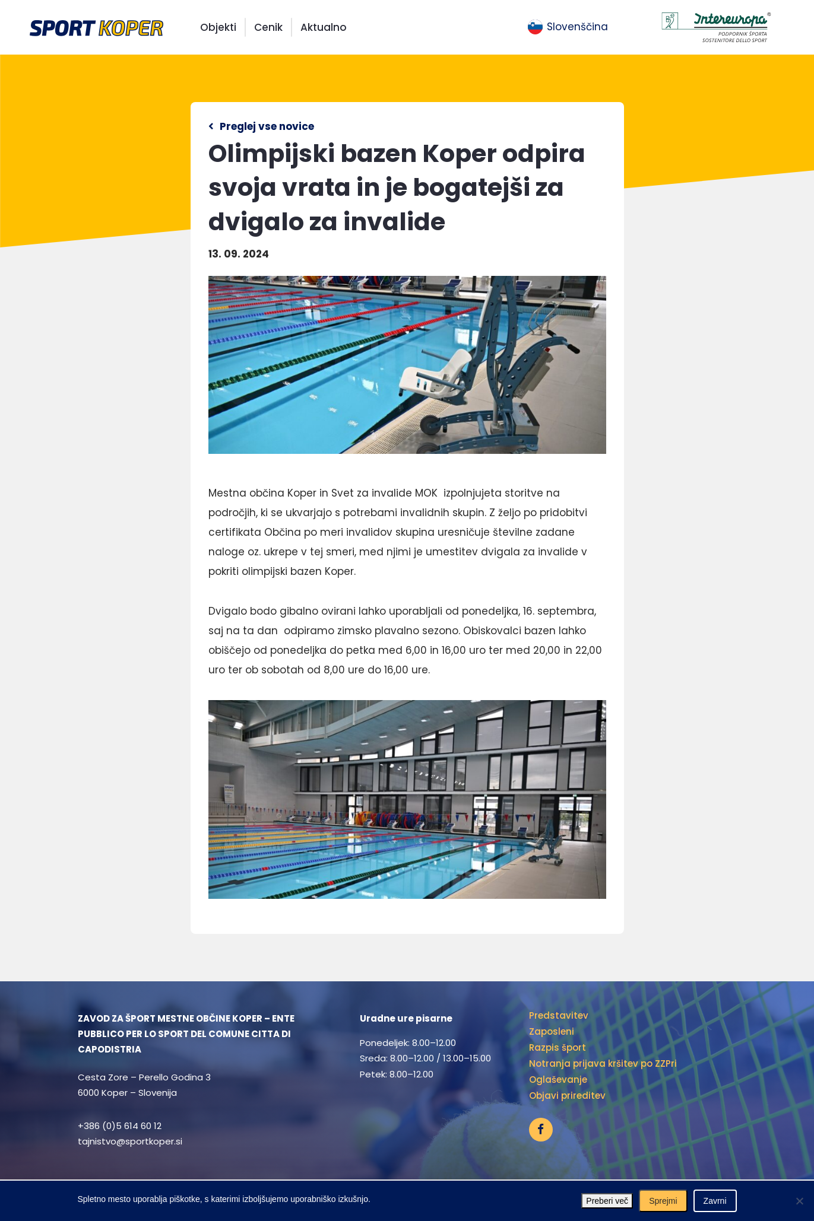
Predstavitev (558, 1015)
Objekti (218, 27)
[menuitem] (568, 27)
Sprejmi (663, 1201)
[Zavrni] (799, 1201)
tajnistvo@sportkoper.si (130, 1141)
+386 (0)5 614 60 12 (119, 1126)
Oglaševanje (558, 1079)
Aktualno (323, 27)
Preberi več (607, 1201)
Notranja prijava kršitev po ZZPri (603, 1063)
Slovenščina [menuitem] (577, 27)
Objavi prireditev (567, 1095)
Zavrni (715, 1201)
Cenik (268, 27)
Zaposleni (551, 1031)
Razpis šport (557, 1047)
